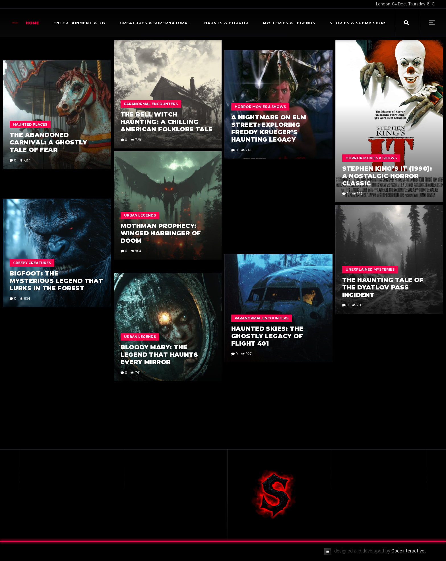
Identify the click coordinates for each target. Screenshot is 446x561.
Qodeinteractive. (408, 551)
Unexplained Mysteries (370, 222)
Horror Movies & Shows (371, 158)
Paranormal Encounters (151, 104)
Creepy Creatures (32, 263)
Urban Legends (140, 215)
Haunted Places (30, 151)
